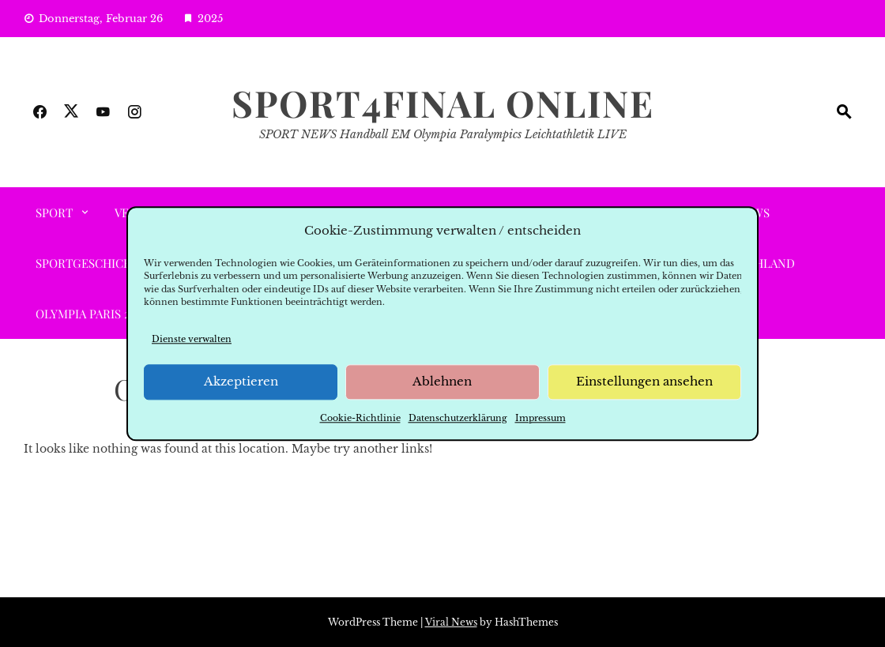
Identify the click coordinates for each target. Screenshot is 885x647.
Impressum (540, 417)
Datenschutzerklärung (458, 417)
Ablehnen (442, 381)
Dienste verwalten (192, 338)
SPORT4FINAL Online (443, 102)
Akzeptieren (241, 381)
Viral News (451, 622)
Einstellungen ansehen (644, 381)
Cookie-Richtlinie (360, 417)
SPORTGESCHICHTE (91, 263)
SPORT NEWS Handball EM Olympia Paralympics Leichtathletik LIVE (443, 134)
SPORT (54, 212)
